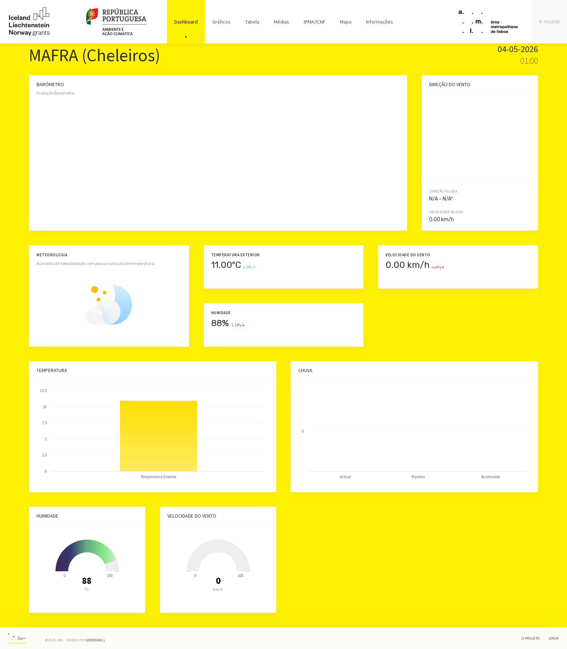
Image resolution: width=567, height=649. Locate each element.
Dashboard (186, 21)
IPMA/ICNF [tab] (314, 21)
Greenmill (95, 640)
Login (554, 638)
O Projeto (531, 638)
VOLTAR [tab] (549, 22)
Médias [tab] (281, 21)
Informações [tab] (379, 21)
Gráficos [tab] (221, 21)
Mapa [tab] (345, 21)
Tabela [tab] (252, 21)
